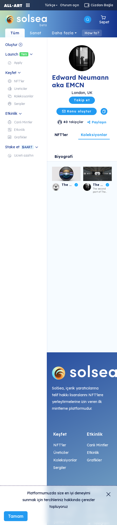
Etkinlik (93, 452)
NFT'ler (61, 134)
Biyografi (64, 156)
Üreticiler (61, 452)
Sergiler (59, 467)
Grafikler (94, 460)
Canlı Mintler (97, 445)
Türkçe (50, 5)
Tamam (15, 516)
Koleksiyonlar (94, 134)
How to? (91, 33)
